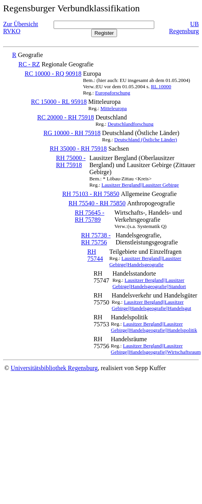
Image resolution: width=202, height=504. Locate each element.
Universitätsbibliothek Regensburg (54, 368)
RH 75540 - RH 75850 (97, 203)
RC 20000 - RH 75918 (65, 117)
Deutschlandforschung (130, 124)
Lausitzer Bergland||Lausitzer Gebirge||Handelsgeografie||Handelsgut (151, 305)
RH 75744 (95, 255)
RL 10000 (161, 86)
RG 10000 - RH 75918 (72, 133)
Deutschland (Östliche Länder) (145, 139)
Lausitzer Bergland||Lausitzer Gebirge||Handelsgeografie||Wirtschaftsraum (156, 349)
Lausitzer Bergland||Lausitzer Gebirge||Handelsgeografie (145, 261)
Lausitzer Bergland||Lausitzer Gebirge (140, 185)
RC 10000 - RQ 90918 (53, 73)
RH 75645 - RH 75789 (90, 216)
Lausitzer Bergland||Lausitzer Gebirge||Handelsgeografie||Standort (149, 283)
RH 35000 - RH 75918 (78, 148)
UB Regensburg (184, 27)
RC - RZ (29, 64)
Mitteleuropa (114, 108)
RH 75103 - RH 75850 (90, 194)
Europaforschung (112, 93)
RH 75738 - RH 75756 (96, 239)
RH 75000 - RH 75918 (71, 161)
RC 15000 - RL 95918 (59, 101)
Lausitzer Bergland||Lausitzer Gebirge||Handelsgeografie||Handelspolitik (154, 327)
